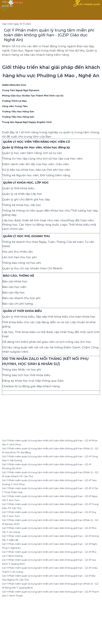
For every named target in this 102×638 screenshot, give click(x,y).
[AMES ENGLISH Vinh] (14, 85)
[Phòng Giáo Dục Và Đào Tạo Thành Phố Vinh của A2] (32, 95)
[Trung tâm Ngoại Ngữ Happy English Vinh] (27, 122)
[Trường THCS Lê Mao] (14, 101)
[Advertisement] (51, 414)
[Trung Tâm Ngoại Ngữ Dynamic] (20, 90)
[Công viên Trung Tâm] (15, 106)
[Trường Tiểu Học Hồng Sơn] (18, 111)
